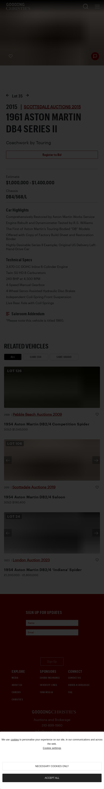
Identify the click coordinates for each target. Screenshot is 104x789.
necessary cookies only (52, 766)
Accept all (52, 778)
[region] (52, 760)
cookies (15, 739)
